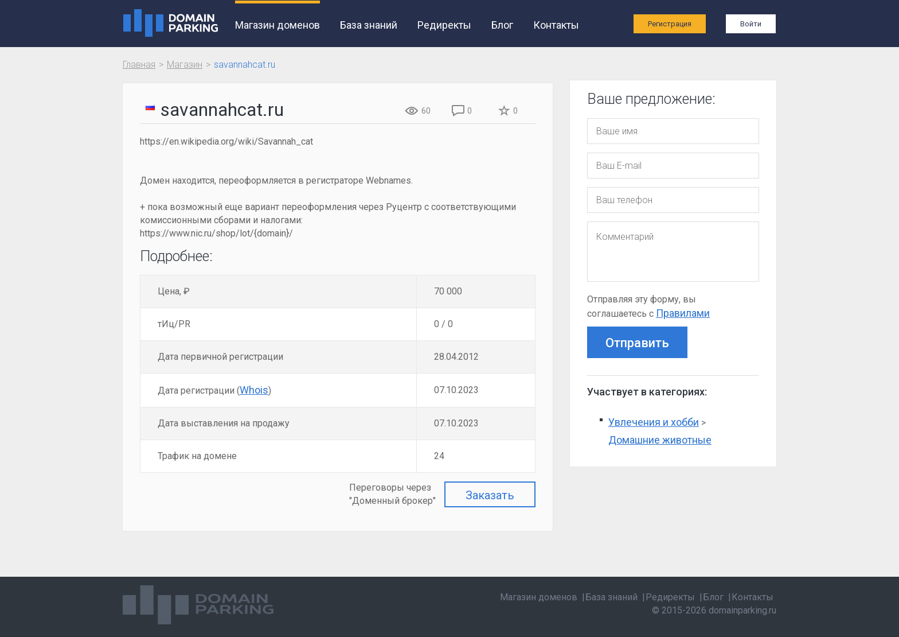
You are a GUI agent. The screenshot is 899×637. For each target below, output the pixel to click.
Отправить (637, 343)
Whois (254, 390)
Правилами (683, 313)
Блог (502, 25)
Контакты (556, 25)
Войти (750, 24)
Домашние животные (660, 440)
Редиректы (444, 25)
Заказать (490, 495)
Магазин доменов (277, 25)
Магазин (184, 64)
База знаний (368, 25)
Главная (139, 64)
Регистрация (669, 24)
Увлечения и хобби (653, 422)
